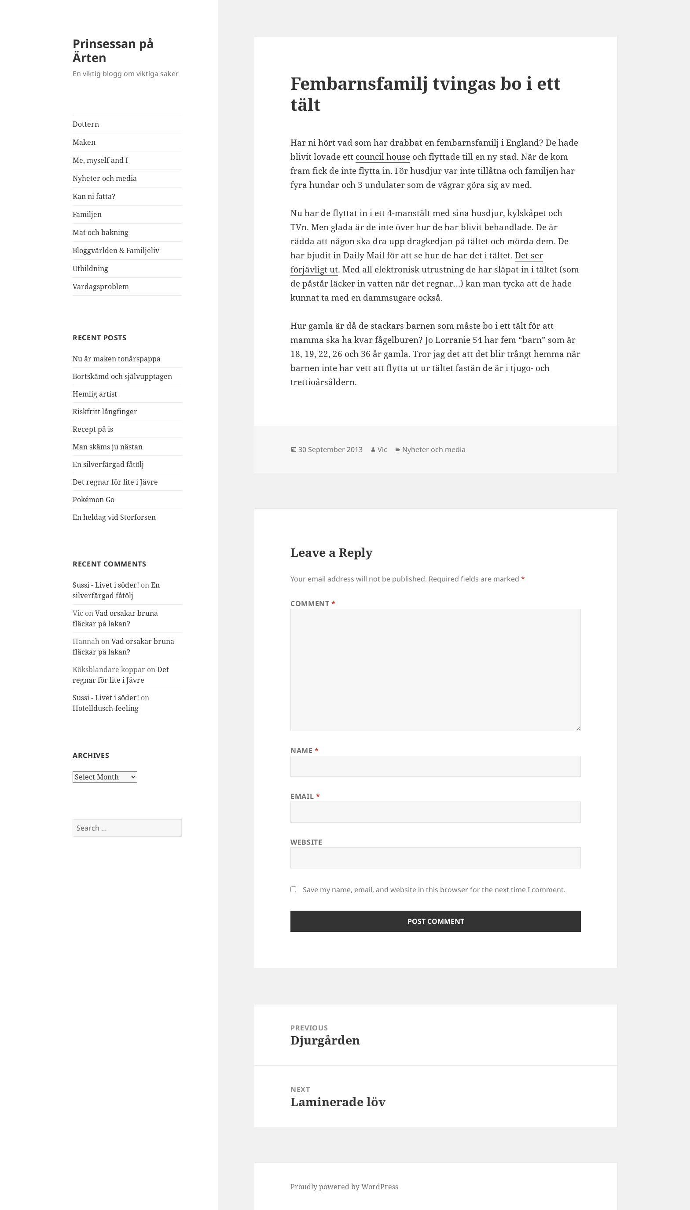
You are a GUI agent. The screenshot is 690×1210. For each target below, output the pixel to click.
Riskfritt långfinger (105, 411)
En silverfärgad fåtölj (108, 464)
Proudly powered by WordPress (344, 1187)
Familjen (87, 214)
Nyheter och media (105, 178)
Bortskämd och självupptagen (122, 376)
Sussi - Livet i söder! (106, 585)
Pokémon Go (93, 499)
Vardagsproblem (101, 286)
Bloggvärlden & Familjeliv (116, 250)
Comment (313, 603)
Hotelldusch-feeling (106, 708)
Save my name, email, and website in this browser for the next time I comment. (434, 889)
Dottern (86, 124)
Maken (84, 142)
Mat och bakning (100, 232)
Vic (382, 449)
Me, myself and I (100, 160)
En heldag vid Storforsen (114, 517)
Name (304, 750)
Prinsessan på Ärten (113, 50)
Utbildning (90, 268)
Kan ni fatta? (94, 196)
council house (383, 156)
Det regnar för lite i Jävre (115, 482)
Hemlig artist (95, 394)
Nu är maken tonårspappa (117, 359)
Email (305, 796)
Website (306, 842)
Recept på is (93, 429)
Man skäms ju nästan (108, 447)
